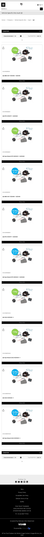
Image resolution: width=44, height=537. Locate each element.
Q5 (34, 20)
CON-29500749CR (7, 393)
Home (4, 20)
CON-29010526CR (6, 232)
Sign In (40, 4)
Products (10, 20)
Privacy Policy (22, 492)
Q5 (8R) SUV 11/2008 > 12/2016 (11, 75)
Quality (22, 501)
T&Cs (22, 489)
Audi (29, 20)
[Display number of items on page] (38, 36)
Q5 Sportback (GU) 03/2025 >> (11, 357)
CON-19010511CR (6, 71)
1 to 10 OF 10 (31, 36)
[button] (41, 9)
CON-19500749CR (7, 313)
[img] (16, 482)
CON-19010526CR (6, 111)
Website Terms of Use (22, 498)
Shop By (22, 31)
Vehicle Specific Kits (20, 20)
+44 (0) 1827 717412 (22, 514)
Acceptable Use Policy (22, 495)
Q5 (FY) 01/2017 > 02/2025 (10, 116)
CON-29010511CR (6, 192)
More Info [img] (22, 81)
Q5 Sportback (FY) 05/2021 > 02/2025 (13, 156)
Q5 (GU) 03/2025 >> (8, 317)
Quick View (3, 48)
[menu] (3, 5)
